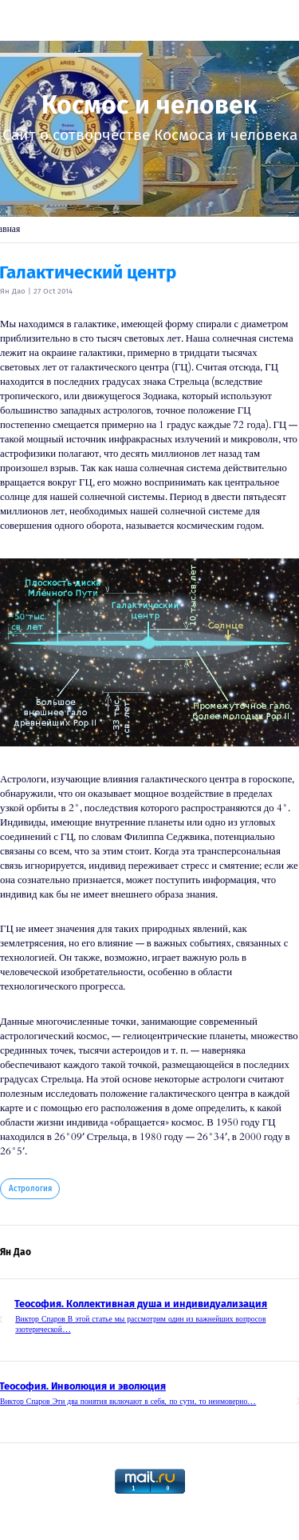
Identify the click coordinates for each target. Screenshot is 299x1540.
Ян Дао (13, 291)
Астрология (30, 1189)
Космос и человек (149, 105)
